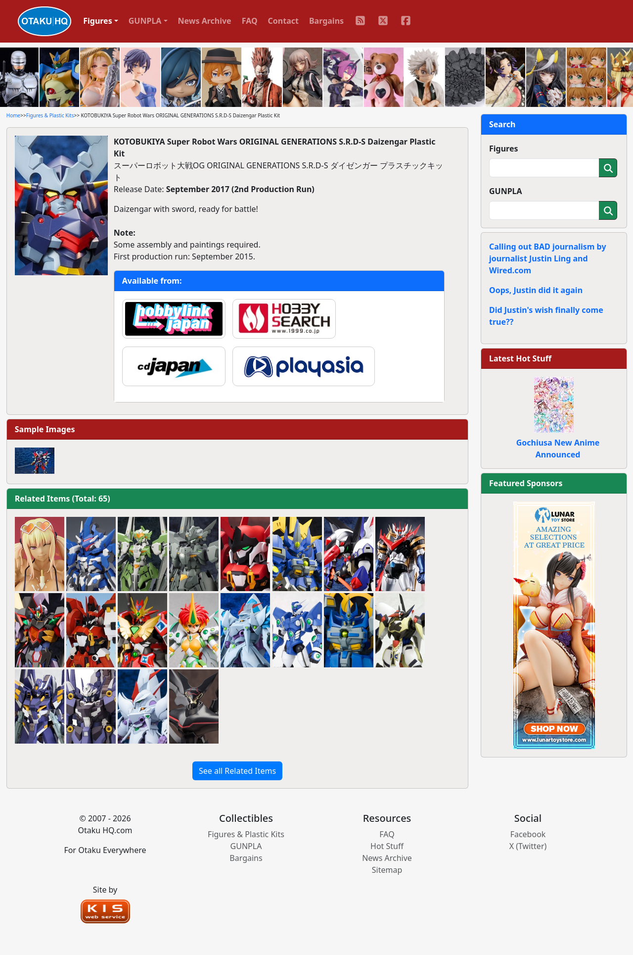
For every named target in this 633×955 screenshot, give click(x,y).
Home (13, 115)
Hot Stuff (387, 846)
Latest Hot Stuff (520, 358)
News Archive (204, 20)
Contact (283, 20)
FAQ (250, 20)
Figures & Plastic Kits (50, 115)
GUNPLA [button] (145, 20)
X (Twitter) (528, 846)
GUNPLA (505, 191)
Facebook (528, 834)
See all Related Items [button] (237, 770)
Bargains (326, 20)
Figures (503, 148)
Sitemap (387, 869)
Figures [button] (97, 20)
